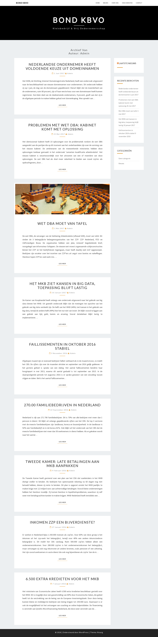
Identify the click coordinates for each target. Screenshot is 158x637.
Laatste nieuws (127, 63)
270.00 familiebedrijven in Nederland (62, 405)
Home (98, 3)
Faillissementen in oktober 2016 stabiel (62, 346)
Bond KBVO (22, 2)
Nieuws (121, 163)
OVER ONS (115, 3)
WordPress (84, 632)
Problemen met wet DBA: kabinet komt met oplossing (62, 127)
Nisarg (100, 632)
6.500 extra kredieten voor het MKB (62, 579)
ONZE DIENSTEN (127, 3)
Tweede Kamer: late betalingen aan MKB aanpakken (62, 463)
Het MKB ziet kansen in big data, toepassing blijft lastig (62, 286)
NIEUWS (105, 3)
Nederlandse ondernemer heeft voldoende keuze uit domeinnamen (62, 66)
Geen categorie (124, 158)
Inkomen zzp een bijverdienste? (62, 522)
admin (70, 73)
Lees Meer (63, 105)
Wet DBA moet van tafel (62, 223)
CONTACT (139, 3)
